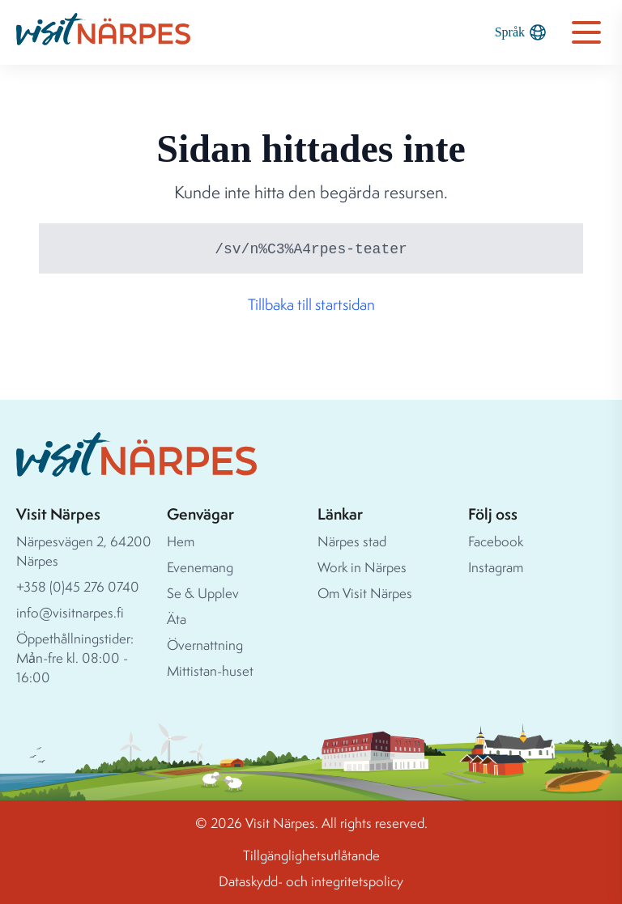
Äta (176, 618)
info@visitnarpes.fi (70, 612)
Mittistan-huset (210, 670)
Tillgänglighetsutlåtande (311, 855)
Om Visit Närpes (364, 593)
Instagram (495, 567)
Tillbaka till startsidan (311, 304)
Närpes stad (351, 541)
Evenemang (200, 567)
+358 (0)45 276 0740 (77, 586)
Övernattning (205, 644)
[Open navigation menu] (586, 32)
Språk (519, 32)
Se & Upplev (203, 593)
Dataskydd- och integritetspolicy (311, 881)
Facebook (495, 541)
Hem (180, 541)
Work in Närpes (362, 567)
